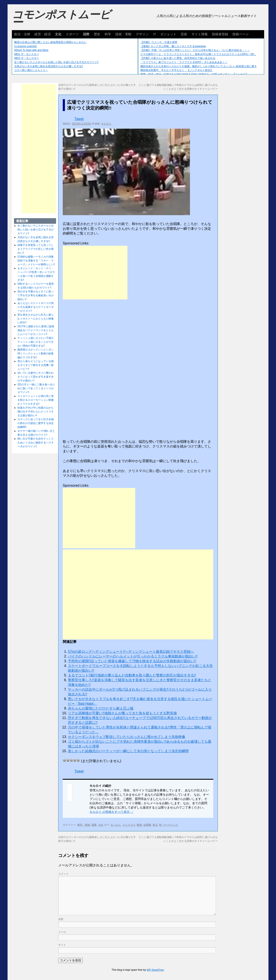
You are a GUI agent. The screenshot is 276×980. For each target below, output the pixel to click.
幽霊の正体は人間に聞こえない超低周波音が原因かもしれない (50, 42)
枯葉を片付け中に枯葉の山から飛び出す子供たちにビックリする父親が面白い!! (35, 411)
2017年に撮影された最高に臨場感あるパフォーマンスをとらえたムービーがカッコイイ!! (35, 330)
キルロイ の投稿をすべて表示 (111, 811)
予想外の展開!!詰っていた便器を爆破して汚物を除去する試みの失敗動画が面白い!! (132, 661)
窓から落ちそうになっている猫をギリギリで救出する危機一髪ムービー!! (35, 365)
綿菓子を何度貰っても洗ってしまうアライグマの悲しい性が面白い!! (35, 249)
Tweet (79, 119)
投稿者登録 (220, 34)
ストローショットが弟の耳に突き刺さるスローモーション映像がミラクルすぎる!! (35, 400)
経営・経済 (42, 34)
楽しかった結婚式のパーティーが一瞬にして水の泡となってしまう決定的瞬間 (128, 751)
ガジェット (168, 34)
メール (62, 932)
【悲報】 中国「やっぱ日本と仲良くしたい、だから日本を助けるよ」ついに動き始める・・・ (195, 50)
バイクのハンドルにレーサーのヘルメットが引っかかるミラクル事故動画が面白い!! (133, 656)
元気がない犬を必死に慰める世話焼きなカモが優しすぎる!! (48, 66)
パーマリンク (170, 824)
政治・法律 (22, 34)
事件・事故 (83, 824)
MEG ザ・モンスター (26, 54)
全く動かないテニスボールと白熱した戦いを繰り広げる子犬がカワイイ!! (56, 62)
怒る (155, 824)
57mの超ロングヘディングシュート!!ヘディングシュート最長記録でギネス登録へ (131, 651)
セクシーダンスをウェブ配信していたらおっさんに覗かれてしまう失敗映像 (126, 737)
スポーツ (72, 34)
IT (154, 34)
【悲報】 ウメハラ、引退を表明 (158, 42)
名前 (60, 919)
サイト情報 (199, 34)
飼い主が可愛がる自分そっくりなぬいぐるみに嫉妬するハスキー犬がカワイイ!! (35, 442)
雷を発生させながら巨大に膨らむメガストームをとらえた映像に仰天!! (35, 318)
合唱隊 (147, 824)
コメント (63, 873)
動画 (139, 824)
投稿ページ (240, 34)
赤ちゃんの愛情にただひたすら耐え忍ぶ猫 (100, 708)
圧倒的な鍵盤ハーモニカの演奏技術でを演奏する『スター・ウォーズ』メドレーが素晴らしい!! (36, 260)
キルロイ (106, 123)
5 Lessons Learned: (25, 46)
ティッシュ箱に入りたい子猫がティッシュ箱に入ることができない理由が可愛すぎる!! (35, 341)
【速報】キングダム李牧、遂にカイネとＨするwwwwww (173, 46)
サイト (62, 944)
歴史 (97, 34)
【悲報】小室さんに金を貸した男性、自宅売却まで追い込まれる (177, 58)
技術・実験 (123, 34)
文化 (58, 34)
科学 (108, 34)
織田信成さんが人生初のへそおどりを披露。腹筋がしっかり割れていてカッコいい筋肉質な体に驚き (198, 66)
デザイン (142, 34)
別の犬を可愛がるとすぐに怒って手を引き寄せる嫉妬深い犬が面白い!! (35, 295)
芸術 (184, 34)
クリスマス (128, 824)
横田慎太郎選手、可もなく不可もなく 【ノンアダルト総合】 (176, 70)
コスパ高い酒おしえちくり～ (31, 70)
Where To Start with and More (31, 50)
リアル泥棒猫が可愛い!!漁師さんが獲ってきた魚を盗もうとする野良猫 (122, 713)
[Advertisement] (95, 272)
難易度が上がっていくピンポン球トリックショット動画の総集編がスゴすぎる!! (35, 353)
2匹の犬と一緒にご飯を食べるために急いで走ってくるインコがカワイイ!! (36, 388)
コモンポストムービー (61, 18)
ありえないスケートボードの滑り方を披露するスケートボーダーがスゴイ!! (35, 307)
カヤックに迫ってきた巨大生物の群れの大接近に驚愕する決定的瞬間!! (35, 423)
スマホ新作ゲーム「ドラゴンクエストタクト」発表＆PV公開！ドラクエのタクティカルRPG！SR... (198, 54)
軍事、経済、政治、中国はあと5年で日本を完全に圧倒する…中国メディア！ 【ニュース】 (194, 74)
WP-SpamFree (155, 969)
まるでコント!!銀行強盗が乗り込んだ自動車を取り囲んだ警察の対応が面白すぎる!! (132, 675)
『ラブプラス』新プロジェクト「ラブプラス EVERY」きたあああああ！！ (183, 62)
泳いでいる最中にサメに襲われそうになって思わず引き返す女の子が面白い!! (35, 376)
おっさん (116, 824)
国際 (86, 34)
